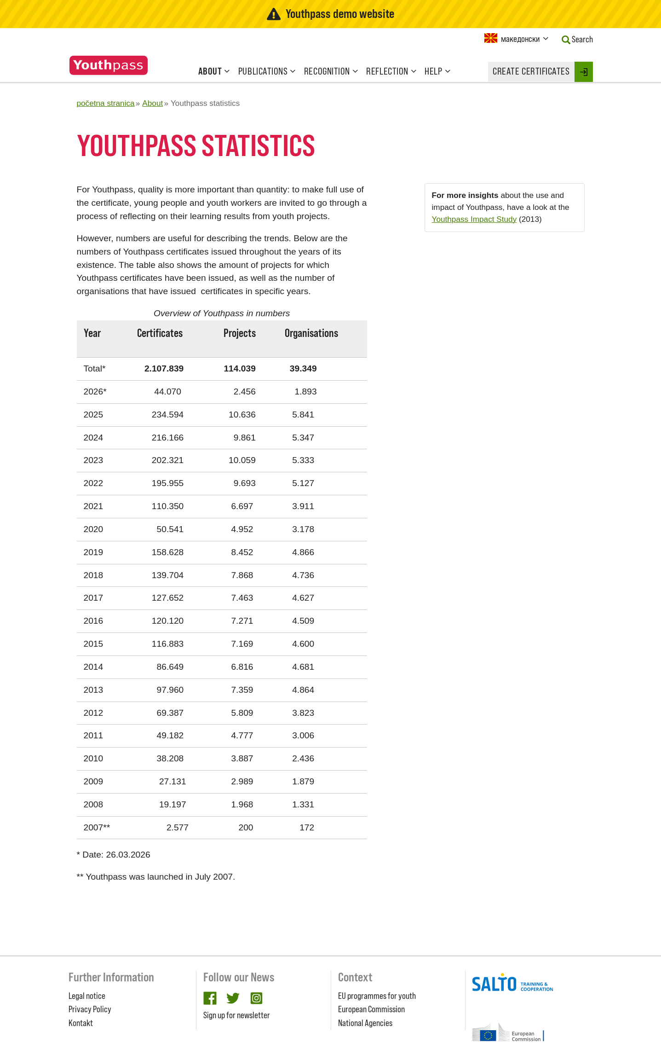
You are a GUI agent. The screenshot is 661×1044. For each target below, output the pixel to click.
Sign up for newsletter (236, 1015)
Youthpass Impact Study (474, 219)
